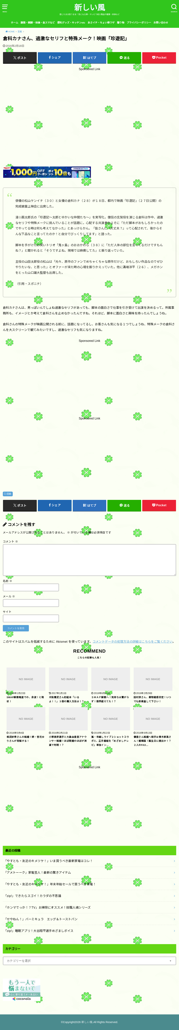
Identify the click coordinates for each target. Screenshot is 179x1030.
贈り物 (120, 22)
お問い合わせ (161, 22)
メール (9, 596)
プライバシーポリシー (139, 22)
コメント (10, 541)
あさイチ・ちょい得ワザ (101, 22)
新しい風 (89, 7)
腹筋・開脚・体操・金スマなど (38, 22)
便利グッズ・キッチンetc (71, 22)
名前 (7, 581)
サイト (7, 611)
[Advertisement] (89, 108)
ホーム (14, 22)
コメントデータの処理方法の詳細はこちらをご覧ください (133, 641)
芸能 (9, 494)
